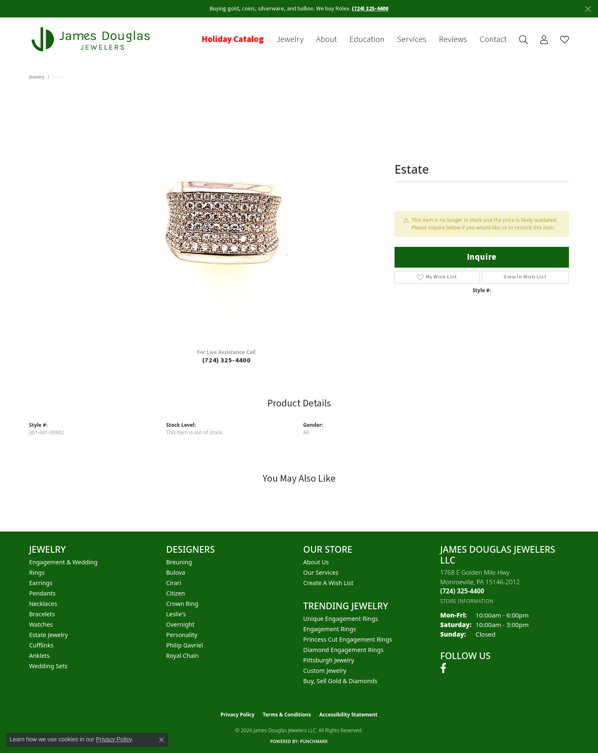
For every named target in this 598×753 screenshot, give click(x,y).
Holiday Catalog (232, 39)
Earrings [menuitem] (40, 583)
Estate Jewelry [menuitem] (48, 635)
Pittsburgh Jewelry (328, 660)
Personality (181, 635)
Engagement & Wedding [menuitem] (63, 562)
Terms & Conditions (287, 714)
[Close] (588, 9)
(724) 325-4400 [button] (370, 9)
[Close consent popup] (161, 739)
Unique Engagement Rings (340, 619)
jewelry (36, 77)
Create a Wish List (328, 583)
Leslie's (176, 614)
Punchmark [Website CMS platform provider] (314, 741)
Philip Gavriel (184, 645)
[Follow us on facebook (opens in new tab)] (443, 668)
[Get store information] (467, 601)
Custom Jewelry (324, 670)
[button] (523, 40)
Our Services (320, 572)
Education (367, 39)
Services (411, 39)
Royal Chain (182, 655)
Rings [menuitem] (36, 572)
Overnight (180, 624)
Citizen (175, 593)
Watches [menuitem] (41, 624)
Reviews (453, 39)
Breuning (179, 562)
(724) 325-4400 (226, 360)
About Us (316, 562)
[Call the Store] (462, 591)
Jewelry (290, 39)
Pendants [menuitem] (42, 593)
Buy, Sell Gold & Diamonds (340, 681)
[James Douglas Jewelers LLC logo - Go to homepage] (92, 39)
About (326, 39)
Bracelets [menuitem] (42, 614)
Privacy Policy (238, 714)
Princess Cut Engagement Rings (347, 639)
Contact (493, 39)
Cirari (173, 583)
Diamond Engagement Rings (343, 650)
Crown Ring (182, 604)
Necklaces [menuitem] (43, 604)
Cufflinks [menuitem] (41, 645)
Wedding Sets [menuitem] (48, 666)
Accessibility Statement (348, 714)
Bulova (175, 572)
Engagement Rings (329, 629)
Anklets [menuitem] (39, 655)
